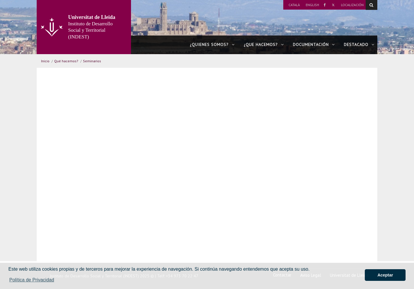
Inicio (45, 61)
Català (294, 5)
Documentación (314, 44)
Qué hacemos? (66, 61)
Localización (352, 5)
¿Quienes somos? (212, 44)
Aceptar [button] (385, 275)
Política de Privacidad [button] (31, 279)
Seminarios (92, 61)
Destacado (359, 44)
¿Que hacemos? (264, 44)
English (312, 5)
